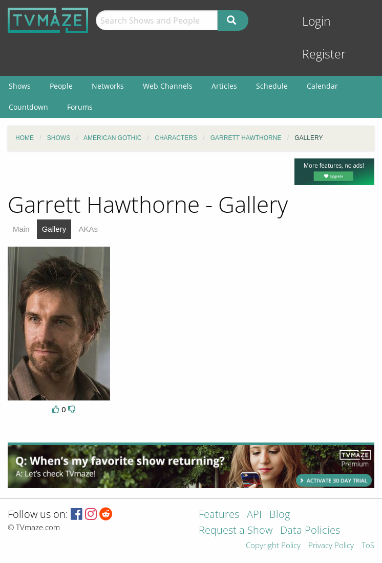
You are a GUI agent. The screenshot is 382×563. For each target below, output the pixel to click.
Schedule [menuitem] (272, 86)
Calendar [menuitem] (322, 86)
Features (219, 515)
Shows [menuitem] (20, 86)
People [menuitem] (61, 86)
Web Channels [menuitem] (168, 86)
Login (316, 21)
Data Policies (310, 531)
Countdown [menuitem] (28, 107)
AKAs (88, 229)
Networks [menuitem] (108, 86)
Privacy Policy (331, 545)
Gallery (54, 229)
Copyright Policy (273, 545)
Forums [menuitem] (80, 107)
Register (324, 54)
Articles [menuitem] (224, 86)
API (254, 515)
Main (21, 229)
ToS (368, 545)
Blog (279, 515)
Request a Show (235, 531)
